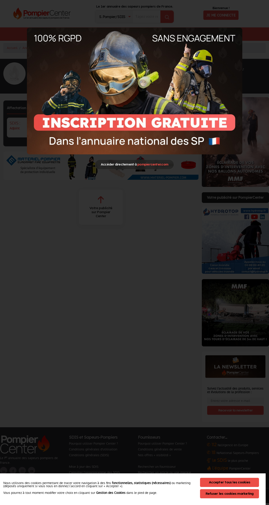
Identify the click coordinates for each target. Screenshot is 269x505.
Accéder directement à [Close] (134, 164)
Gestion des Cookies (110, 492)
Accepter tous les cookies (229, 482)
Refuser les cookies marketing (230, 493)
